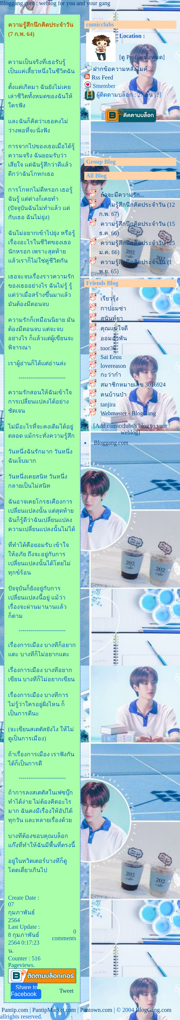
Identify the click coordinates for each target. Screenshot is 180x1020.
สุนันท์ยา (111, 318)
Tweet (66, 991)
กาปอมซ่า (113, 308)
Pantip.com (14, 1010)
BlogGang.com (153, 1010)
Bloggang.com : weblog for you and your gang (55, 3)
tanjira (108, 404)
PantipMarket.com (54, 1010)
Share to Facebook (24, 990)
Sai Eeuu (110, 357)
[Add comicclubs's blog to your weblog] (130, 429)
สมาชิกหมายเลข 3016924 (133, 384)
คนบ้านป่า (113, 394)
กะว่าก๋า (110, 375)
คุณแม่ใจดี (114, 328)
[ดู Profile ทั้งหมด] (142, 57)
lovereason (113, 366)
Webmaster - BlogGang (128, 413)
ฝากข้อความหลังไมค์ (120, 69)
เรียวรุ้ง (109, 298)
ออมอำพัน (113, 338)
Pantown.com (96, 1010)
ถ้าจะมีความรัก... (122, 195)
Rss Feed (102, 77)
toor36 (108, 348)
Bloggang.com (111, 443)
